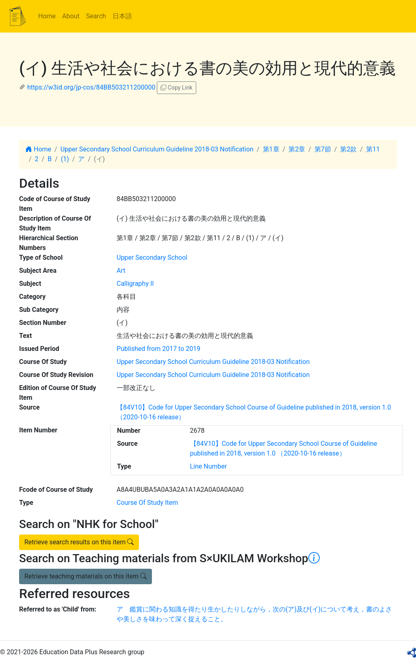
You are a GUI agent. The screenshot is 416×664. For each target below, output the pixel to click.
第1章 (271, 149)
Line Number (208, 466)
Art (121, 270)
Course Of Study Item (147, 502)
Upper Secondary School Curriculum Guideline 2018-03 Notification (157, 149)
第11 (373, 149)
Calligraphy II (135, 283)
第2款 (348, 149)
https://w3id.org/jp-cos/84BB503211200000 (91, 87)
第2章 (296, 149)
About (71, 16)
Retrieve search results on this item (79, 542)
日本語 (122, 16)
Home (47, 16)
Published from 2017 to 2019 (158, 349)
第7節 (322, 149)
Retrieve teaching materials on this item (85, 576)
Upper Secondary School (152, 257)
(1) (65, 159)
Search (96, 16)
